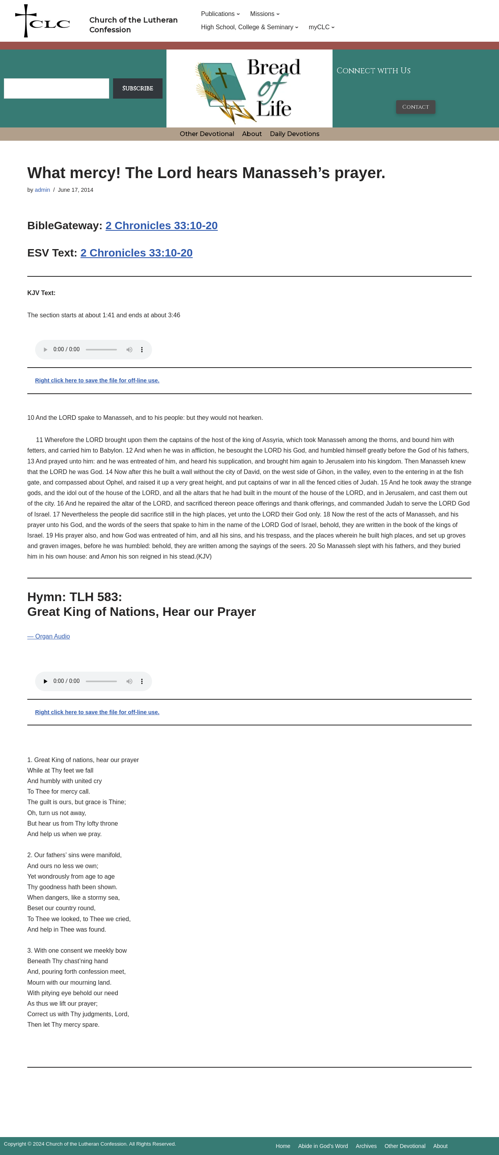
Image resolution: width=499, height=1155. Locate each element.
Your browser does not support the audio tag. (93, 349)
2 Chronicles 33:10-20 (162, 225)
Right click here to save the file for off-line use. (97, 380)
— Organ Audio (48, 636)
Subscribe (137, 88)
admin (42, 190)
